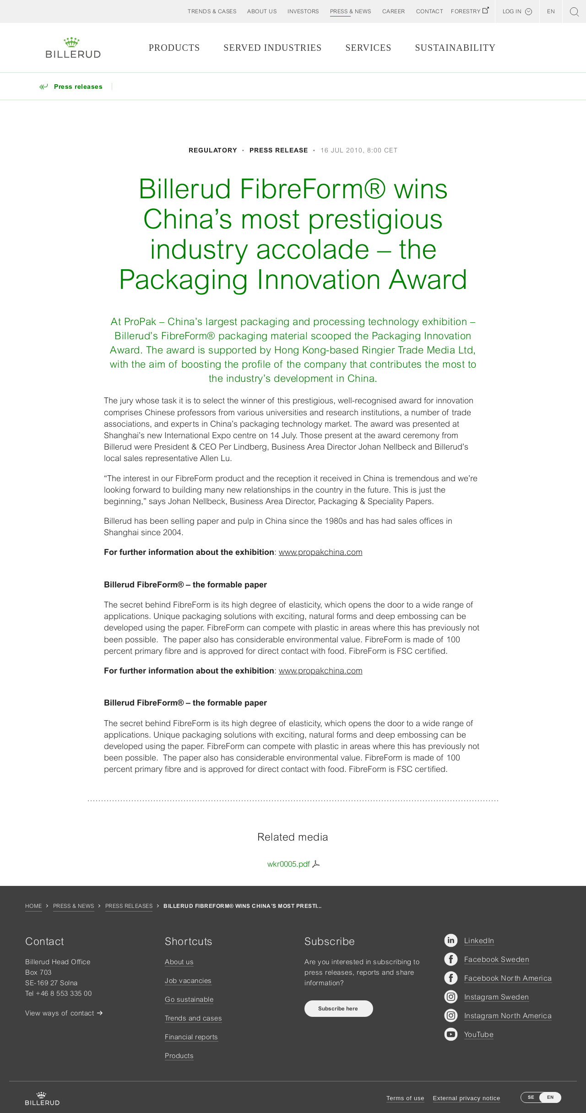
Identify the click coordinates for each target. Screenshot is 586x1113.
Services (368, 48)
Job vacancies (188, 980)
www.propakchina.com (321, 552)
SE (531, 1097)
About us (179, 962)
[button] (262, 11)
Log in (512, 11)
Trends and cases (193, 1018)
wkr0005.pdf (288, 864)
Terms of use (405, 1098)
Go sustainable (189, 999)
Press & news (73, 906)
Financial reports (191, 1037)
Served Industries (272, 48)
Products (174, 48)
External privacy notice (466, 1098)
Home (33, 906)
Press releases (129, 906)
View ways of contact (59, 1013)
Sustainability (455, 48)
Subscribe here (338, 1008)
